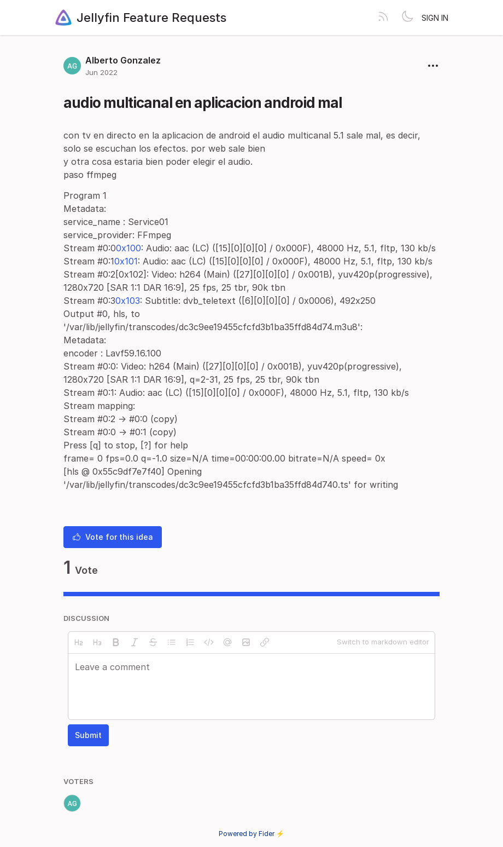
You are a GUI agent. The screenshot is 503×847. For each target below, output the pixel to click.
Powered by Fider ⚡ (251, 833)
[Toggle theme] (407, 17)
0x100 (128, 248)
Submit (88, 735)
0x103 (127, 300)
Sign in (435, 17)
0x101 (126, 261)
